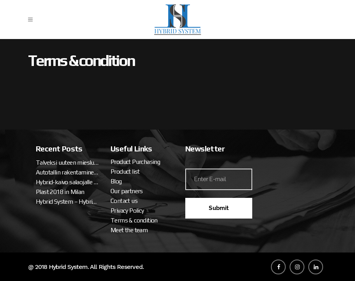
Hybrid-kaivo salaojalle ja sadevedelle (67, 182)
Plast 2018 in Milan (60, 192)
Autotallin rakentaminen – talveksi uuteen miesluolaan (67, 172)
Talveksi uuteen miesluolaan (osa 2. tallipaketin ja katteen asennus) (67, 162)
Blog (116, 181)
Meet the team (129, 230)
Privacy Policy (127, 210)
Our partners (127, 191)
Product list (125, 171)
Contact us (124, 201)
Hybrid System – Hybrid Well (67, 201)
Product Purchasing (135, 161)
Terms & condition (134, 220)
